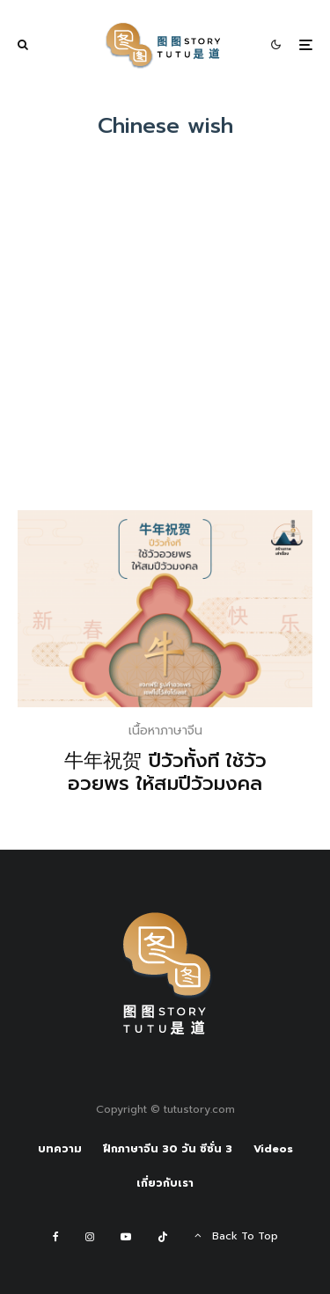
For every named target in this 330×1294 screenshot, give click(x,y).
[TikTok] (162, 1236)
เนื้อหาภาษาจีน (165, 730)
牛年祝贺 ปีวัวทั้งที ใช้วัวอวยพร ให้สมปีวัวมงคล (165, 772)
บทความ (60, 1149)
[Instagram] (89, 1236)
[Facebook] (56, 1236)
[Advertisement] (165, 336)
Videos (273, 1149)
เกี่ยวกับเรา (165, 1183)
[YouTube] (125, 1236)
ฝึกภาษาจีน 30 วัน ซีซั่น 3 (167, 1149)
